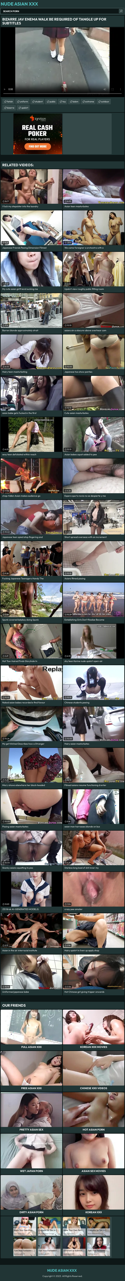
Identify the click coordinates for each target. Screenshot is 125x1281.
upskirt (24, 107)
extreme (89, 101)
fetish (10, 101)
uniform (24, 101)
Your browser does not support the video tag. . (62, 62)
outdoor (105, 101)
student (39, 101)
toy (64, 101)
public (53, 101)
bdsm (75, 101)
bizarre (10, 107)
